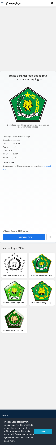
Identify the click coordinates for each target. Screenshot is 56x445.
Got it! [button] (43, 432)
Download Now (24, 237)
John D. (15, 157)
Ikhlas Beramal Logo (21, 136)
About (5, 415)
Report (15, 154)
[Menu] (2, 3)
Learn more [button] (9, 441)
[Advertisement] (28, 40)
